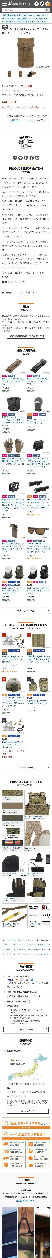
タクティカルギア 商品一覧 (38, 954)
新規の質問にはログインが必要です (26, 335)
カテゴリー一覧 (19, 949)
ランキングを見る (26, 767)
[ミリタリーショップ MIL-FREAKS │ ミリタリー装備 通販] (19, 3)
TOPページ (6, 940)
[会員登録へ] (36, 3)
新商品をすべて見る (26, 610)
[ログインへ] (42, 3)
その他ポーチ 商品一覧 (36, 949)
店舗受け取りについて (26, 1200)
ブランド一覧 (18, 944)
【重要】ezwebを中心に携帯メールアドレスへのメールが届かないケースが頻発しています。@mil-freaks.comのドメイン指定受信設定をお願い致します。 (26, 18)
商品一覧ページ (19, 940)
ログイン (30, 120)
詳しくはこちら (26, 1029)
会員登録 (14, 120)
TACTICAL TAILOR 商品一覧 (36, 944)
